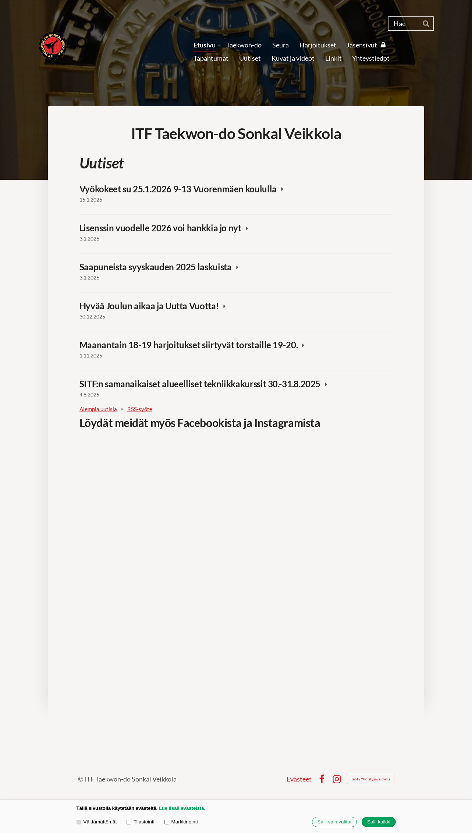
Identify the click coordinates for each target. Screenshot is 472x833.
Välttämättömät (97, 822)
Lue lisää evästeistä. (182, 808)
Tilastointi (140, 822)
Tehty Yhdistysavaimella (370, 779)
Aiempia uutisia (98, 409)
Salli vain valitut (334, 822)
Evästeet (299, 779)
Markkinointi (181, 822)
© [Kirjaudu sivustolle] (81, 779)
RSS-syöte (139, 409)
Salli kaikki (378, 822)
